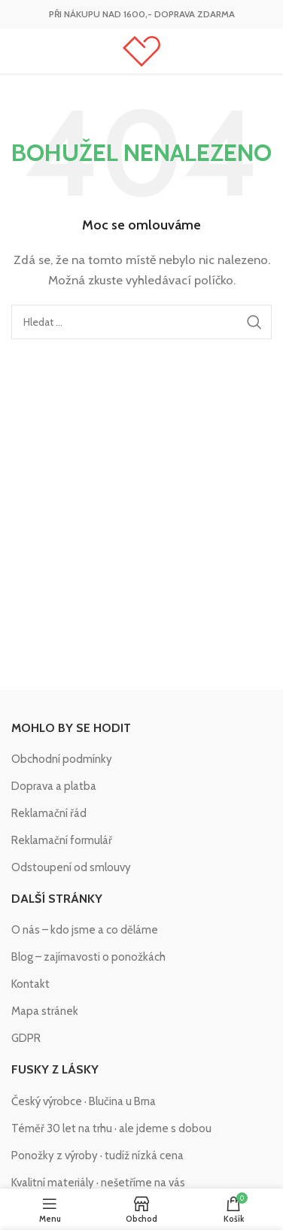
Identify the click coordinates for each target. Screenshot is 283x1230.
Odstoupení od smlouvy (71, 867)
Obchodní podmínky (61, 759)
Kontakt (30, 984)
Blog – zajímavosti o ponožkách (88, 957)
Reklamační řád (49, 813)
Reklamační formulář (61, 840)
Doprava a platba (53, 786)
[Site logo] (141, 50)
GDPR (26, 1038)
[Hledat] (141, 322)
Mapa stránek (44, 1011)
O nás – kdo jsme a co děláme (84, 930)
